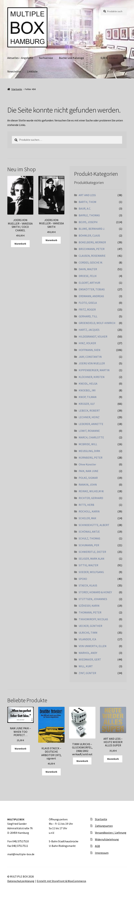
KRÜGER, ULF (87, 403)
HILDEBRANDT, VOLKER (93, 336)
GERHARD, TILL (88, 316)
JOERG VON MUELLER (92, 363)
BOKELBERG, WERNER (92, 242)
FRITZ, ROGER (87, 309)
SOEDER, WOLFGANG (91, 572)
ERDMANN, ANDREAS (91, 296)
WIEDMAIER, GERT (90, 659)
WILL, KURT (86, 666)
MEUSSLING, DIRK (89, 451)
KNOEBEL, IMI (87, 390)
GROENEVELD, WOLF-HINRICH (97, 323)
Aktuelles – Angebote (20, 58)
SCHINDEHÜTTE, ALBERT (94, 525)
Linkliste (32, 71)
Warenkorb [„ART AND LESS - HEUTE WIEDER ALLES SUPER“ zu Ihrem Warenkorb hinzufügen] (113, 758)
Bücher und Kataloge (71, 58)
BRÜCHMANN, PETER (92, 249)
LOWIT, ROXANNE (89, 430)
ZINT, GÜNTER (87, 673)
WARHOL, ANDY (88, 653)
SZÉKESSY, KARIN (89, 605)
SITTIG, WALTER (88, 565)
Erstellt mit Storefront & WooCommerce (61, 881)
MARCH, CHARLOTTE (91, 437)
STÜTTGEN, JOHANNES (93, 599)
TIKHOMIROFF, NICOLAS (93, 619)
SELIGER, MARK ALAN (91, 558)
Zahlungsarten (104, 825)
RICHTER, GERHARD (91, 498)
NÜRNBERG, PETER (90, 457)
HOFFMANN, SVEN (89, 350)
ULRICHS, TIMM (88, 632)
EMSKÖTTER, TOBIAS (92, 289)
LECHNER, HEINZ (89, 417)
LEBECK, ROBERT (89, 410)
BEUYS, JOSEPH (88, 222)
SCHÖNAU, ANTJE (89, 531)
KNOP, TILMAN (87, 397)
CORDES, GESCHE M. (91, 262)
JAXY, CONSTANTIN (90, 356)
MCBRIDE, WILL (88, 444)
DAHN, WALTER (88, 269)
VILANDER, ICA (87, 639)
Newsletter (14, 71)
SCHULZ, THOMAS (89, 538)
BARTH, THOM (87, 202)
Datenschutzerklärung (20, 881)
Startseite (16, 89)
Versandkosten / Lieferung (110, 832)
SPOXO (83, 579)
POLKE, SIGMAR (88, 477)
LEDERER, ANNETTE (91, 424)
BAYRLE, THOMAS (89, 215)
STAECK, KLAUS (88, 585)
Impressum (102, 852)
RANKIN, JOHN (88, 484)
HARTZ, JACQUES (89, 329)
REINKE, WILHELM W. (91, 491)
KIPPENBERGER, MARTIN (94, 370)
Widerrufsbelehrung (107, 839)
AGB (97, 846)
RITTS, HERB (86, 504)
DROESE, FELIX (87, 276)
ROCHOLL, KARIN (89, 511)
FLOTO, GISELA (88, 302)
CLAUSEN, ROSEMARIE (92, 255)
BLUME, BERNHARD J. (92, 228)
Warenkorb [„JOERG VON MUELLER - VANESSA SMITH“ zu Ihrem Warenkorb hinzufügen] (51, 240)
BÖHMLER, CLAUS (89, 235)
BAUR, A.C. (85, 208)
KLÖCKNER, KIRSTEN (92, 377)
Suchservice (46, 58)
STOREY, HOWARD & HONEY (95, 592)
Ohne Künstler (87, 464)
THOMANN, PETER (90, 612)
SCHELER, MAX (87, 518)
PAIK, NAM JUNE (88, 471)
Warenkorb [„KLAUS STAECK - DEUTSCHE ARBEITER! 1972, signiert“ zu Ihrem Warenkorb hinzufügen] (51, 771)
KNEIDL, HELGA (88, 383)
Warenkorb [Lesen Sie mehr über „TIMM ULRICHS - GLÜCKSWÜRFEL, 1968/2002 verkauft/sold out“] (82, 761)
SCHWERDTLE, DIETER (92, 552)
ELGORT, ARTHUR (89, 282)
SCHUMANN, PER (89, 545)
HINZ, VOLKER (87, 343)
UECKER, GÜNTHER (90, 626)
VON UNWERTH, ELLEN (92, 646)
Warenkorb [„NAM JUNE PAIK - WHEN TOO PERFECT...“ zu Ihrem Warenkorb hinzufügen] (20, 748)
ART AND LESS (87, 195)
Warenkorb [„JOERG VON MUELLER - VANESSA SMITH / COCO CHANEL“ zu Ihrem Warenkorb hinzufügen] (20, 243)
